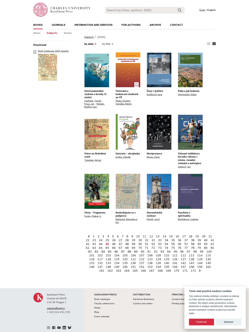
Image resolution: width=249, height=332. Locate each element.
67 (120, 248)
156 (175, 267)
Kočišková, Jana (154, 94)
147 (100, 267)
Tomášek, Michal (92, 160)
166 (143, 271)
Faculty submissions (104, 303)
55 (173, 244)
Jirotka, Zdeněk (123, 157)
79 (199, 248)
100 (209, 252)
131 (91, 263)
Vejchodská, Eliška (187, 94)
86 (116, 252)
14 (164, 236)
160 (208, 267)
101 (91, 255)
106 (133, 255)
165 (135, 271)
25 (107, 240)
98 (195, 252)
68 (127, 248)
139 (158, 263)
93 (162, 252)
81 (212, 248)
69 (133, 248)
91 (149, 252)
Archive (155, 25)
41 (212, 240)
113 (191, 255)
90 (142, 252)
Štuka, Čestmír (123, 100)
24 (100, 240)
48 (127, 244)
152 (141, 267)
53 (160, 244)
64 (100, 248)
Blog (96, 312)
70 (140, 248)
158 (191, 267)
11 (144, 236)
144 (199, 263)
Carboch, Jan (184, 166)
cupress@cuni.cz (56, 308)
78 (193, 248)
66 (114, 248)
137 (141, 263)
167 (151, 271)
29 (133, 240)
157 (183, 267)
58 (193, 244)
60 (206, 244)
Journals (58, 25)
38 (193, 240)
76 (179, 248)
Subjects (52, 33)
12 (151, 236)
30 (140, 240)
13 (157, 236)
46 (114, 244)
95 (175, 252)
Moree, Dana (153, 157)
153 (150, 267)
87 (123, 252)
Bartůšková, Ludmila (188, 219)
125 (166, 259)
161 (101, 271)
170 (176, 271)
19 (197, 236)
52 (153, 244)
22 (87, 240)
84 (103, 252)
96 (182, 252)
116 (91, 259)
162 (110, 271)
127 (183, 259)
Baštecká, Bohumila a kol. (126, 221)
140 (166, 263)
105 (125, 255)
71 (146, 248)
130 (208, 259)
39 (199, 240)
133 (108, 263)
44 (100, 244)
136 (133, 263)
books (38, 25)
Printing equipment (181, 303)
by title (107, 44)
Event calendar (102, 316)
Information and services (93, 25)
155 (166, 267)
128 (191, 259)
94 (169, 252)
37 (186, 240)
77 (186, 248)
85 (109, 252)
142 (183, 263)
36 (179, 240)
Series (68, 33)
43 (94, 244)
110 (166, 255)
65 (107, 248)
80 (206, 248)
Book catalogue (102, 299)
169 (168, 271)
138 (150, 263)
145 (208, 263)
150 (125, 267)
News (36, 33)
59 (199, 244)
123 (150, 259)
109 (158, 255)
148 (108, 267)
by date (90, 44)
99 (201, 252)
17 (184, 236)
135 (125, 263)
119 (116, 259)
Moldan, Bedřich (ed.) (94, 105)
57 (186, 244)
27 (120, 240)
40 (206, 240)
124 (158, 259)
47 (120, 244)
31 (146, 240)
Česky (202, 10)
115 (208, 255)
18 (190, 236)
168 (160, 271)
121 (133, 259)
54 (166, 244)
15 (171, 236)
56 (179, 244)
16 (177, 236)
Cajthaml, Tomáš (92, 100)
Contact (176, 25)
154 (158, 267)
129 (199, 259)
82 (90, 252)
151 (133, 267)
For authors (131, 25)
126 (175, 259)
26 (114, 240)
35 (173, 240)
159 (199, 267)
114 (199, 255)
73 (160, 248)
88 (129, 252)
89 (136, 252)
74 (166, 248)
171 (185, 271)
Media (97, 307)
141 (175, 263)
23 (94, 240)
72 (153, 248)
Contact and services (182, 299)
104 (116, 255)
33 (160, 240)
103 (108, 255)
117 (100, 259)
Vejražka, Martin (124, 103)
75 (173, 248)
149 (116, 267)
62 (87, 248)
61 (212, 244)
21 (210, 236)
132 (100, 263)
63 (94, 248)
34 (166, 240)
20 (203, 236)
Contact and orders (143, 303)
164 (126, 271)
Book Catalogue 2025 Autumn (53, 66)
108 (150, 255)
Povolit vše (201, 322)
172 (193, 271)
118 (108, 259)
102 (100, 255)
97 (188, 252)
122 (141, 259)
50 (140, 244)
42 (87, 244)
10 (138, 236)
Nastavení (228, 322)
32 (153, 240)
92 (156, 252)
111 (175, 255)
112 (183, 255)
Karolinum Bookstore (143, 299)
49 (133, 244)
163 (118, 271)
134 (116, 263)
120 (125, 259)
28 (127, 240)
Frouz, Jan (89, 103)
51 (146, 244)
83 (96, 252)
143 (191, 263)
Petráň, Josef (153, 219)
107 (141, 255)
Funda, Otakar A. (92, 216)
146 (91, 267)
